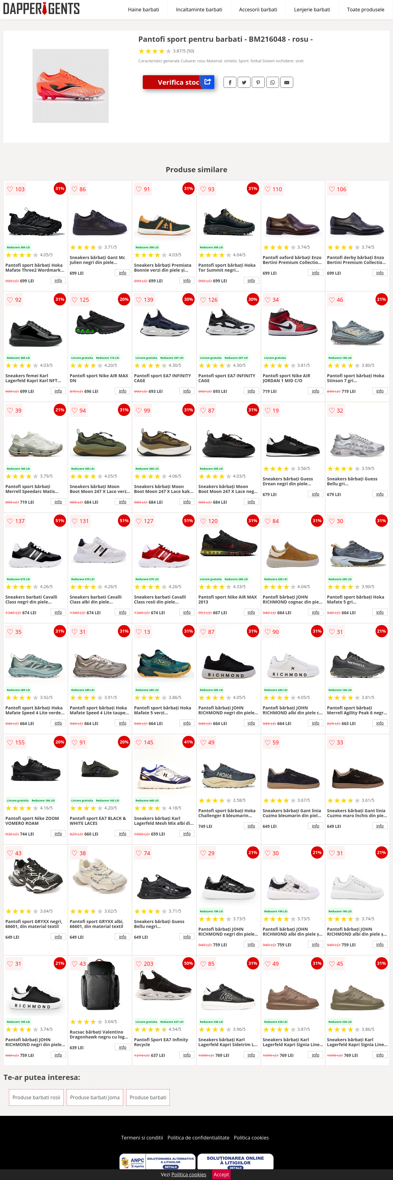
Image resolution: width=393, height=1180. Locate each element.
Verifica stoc (186, 82)
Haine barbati (143, 9)
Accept (221, 1174)
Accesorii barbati (258, 9)
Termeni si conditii (142, 1137)
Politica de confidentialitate (199, 1137)
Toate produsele (365, 9)
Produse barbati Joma (95, 1097)
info (58, 280)
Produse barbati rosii (36, 1097)
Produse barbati (148, 1097)
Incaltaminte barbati (199, 9)
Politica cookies (251, 1137)
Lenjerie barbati (312, 9)
